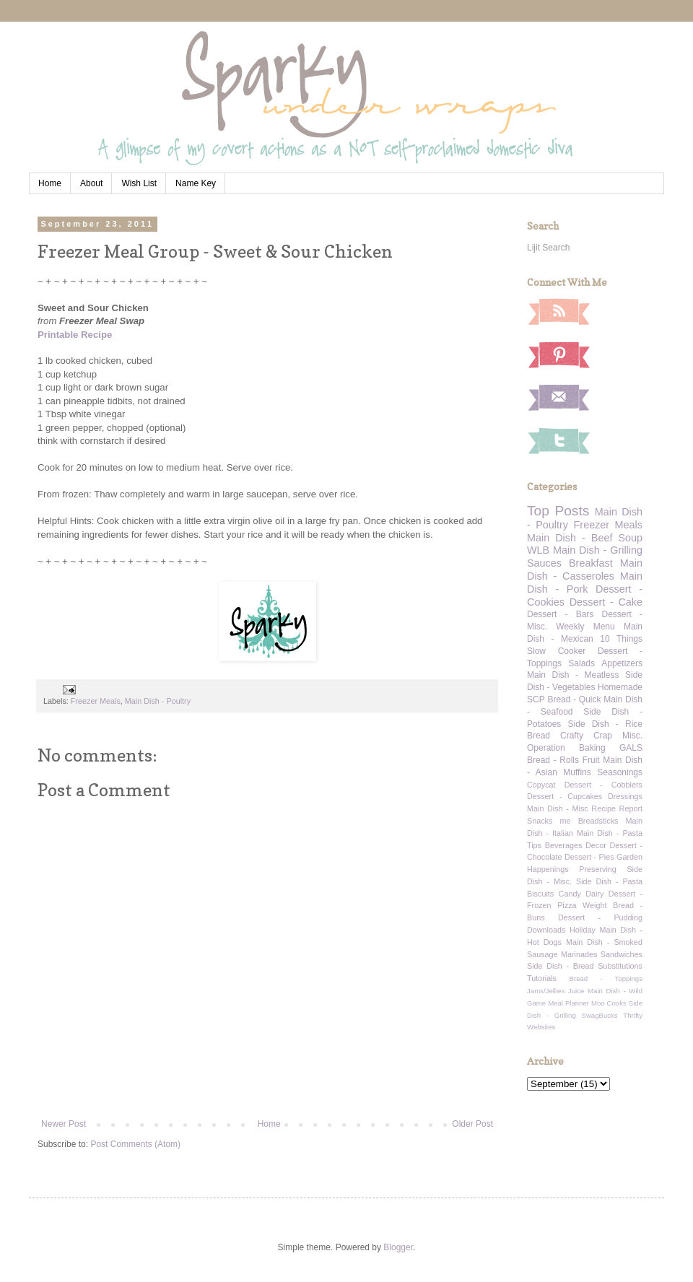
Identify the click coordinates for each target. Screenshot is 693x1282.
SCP (536, 699)
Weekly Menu (585, 627)
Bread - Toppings (606, 978)
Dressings (625, 796)
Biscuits (540, 893)
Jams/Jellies (546, 991)
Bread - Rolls (553, 760)
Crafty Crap (586, 736)
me (565, 820)
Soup (630, 538)
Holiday (583, 929)
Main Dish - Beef (569, 538)
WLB (538, 550)
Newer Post (63, 1124)
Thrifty (632, 1015)
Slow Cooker (556, 651)
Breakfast (591, 563)
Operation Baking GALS (584, 748)
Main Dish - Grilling (597, 550)
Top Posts (558, 510)
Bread (538, 736)
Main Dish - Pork (584, 582)
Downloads (546, 929)
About (91, 183)
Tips (534, 845)
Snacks (539, 820)
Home (49, 183)
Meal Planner (568, 1003)
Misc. (632, 736)
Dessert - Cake (606, 602)
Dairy (594, 893)
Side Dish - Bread (560, 966)
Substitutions (620, 966)
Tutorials (542, 978)
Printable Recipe (75, 334)
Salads (581, 663)
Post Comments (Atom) (135, 1144)
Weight (594, 905)
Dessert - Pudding (600, 917)
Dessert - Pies (589, 857)
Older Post (472, 1124)
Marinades (579, 954)
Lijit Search (548, 248)
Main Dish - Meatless (573, 675)
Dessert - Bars (560, 614)
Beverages (564, 845)
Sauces (544, 563)
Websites (541, 1027)
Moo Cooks (609, 1003)
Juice (576, 991)
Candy (570, 893)
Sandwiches (621, 954)
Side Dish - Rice (605, 724)
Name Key (195, 183)
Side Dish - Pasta (609, 881)
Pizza (566, 905)
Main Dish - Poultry (158, 701)
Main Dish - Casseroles (584, 569)
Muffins (576, 772)
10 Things (621, 639)
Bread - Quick (574, 699)
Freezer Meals (96, 701)
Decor (595, 845)
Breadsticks (598, 820)
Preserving (597, 869)
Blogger (398, 1247)
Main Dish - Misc (557, 808)
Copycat (541, 784)
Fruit (591, 760)
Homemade (620, 687)
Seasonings (619, 772)
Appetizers (621, 663)
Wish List (139, 183)
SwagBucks (599, 1015)
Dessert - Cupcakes (564, 796)
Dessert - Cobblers (603, 784)
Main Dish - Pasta (609, 833)
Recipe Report (616, 808)
